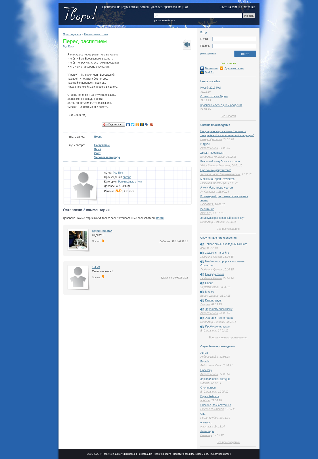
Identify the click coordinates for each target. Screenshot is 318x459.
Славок (204, 383)
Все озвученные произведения (228, 337)
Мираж (209, 291)
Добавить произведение (166, 6)
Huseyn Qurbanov (211, 139)
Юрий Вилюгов (102, 231)
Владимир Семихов (212, 221)
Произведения (111, 6)
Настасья (206, 426)
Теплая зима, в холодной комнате (226, 244)
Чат (186, 6)
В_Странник (208, 330)
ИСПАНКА (206, 204)
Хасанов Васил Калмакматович (220, 174)
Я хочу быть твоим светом (216, 187)
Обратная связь (220, 454)
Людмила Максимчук (213, 183)
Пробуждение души (217, 326)
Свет (97, 153)
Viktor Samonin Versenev (215, 165)
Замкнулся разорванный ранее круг (222, 217)
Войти (160, 218)
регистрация (208, 53)
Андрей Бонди (209, 148)
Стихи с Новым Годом (214, 96)
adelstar (205, 400)
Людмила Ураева (211, 256)
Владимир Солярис (212, 321)
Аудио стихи (130, 6)
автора (127, 177)
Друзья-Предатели (211, 152)
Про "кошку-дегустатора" (215, 170)
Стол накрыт (208, 387)
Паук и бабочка (209, 396)
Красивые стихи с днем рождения (221, 105)
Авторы (144, 6)
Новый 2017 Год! (210, 87)
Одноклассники (232, 68)
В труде (205, 144)
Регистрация (247, 6)
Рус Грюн (68, 46)
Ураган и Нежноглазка (219, 317)
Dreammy (206, 435)
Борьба (204, 361)
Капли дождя (213, 300)
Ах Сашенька (208, 191)
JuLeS (96, 267)
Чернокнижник (209, 287)
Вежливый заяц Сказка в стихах (220, 161)
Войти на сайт (228, 6)
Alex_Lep (205, 213)
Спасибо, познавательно (215, 405)
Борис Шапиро (209, 295)
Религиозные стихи (96, 34)
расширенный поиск (164, 20)
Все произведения (228, 228)
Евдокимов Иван (210, 365)
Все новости (228, 116)
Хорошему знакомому (218, 309)
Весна (98, 136)
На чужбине (102, 145)
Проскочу (206, 370)
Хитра (204, 352)
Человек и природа (107, 157)
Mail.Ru (207, 72)
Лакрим (205, 304)
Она (202, 413)
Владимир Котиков (212, 156)
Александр (207, 431)
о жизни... (206, 422)
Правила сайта (162, 454)
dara (203, 248)
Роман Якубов (209, 417)
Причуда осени (214, 274)
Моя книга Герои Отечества (217, 179)
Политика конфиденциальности (191, 454)
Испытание (207, 209)
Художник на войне (217, 252)
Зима (97, 149)
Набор (209, 283)
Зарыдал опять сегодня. (215, 378)
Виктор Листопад (212, 409)
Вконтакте (209, 68)
